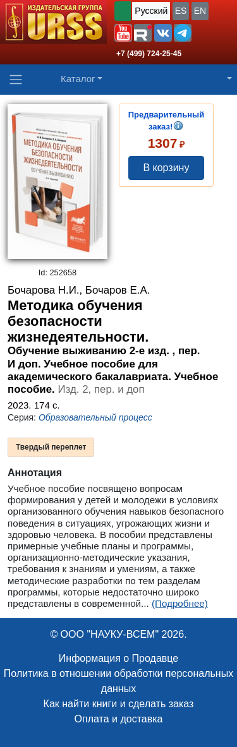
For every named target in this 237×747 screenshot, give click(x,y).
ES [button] (181, 11)
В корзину (166, 167)
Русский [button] (151, 11)
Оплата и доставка (119, 719)
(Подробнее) (180, 603)
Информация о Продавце (118, 658)
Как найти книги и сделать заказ (119, 703)
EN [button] (200, 11)
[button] (123, 33)
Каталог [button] (78, 78)
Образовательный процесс (95, 417)
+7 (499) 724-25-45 (148, 53)
